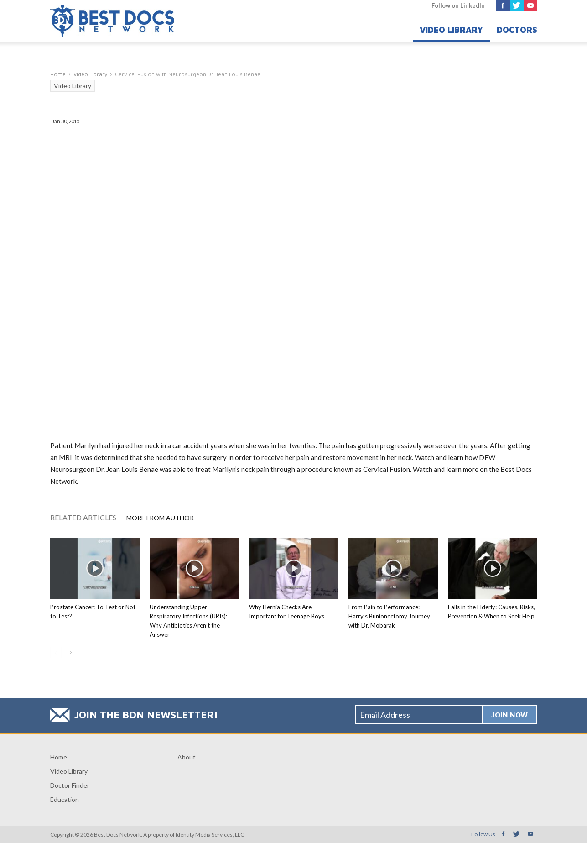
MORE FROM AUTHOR (160, 518)
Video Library (451, 30)
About (186, 757)
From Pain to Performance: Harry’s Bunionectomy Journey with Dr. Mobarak (389, 616)
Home (58, 757)
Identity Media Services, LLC (210, 834)
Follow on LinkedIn (458, 5)
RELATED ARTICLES (83, 517)
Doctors (517, 30)
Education (64, 799)
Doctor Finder (69, 785)
